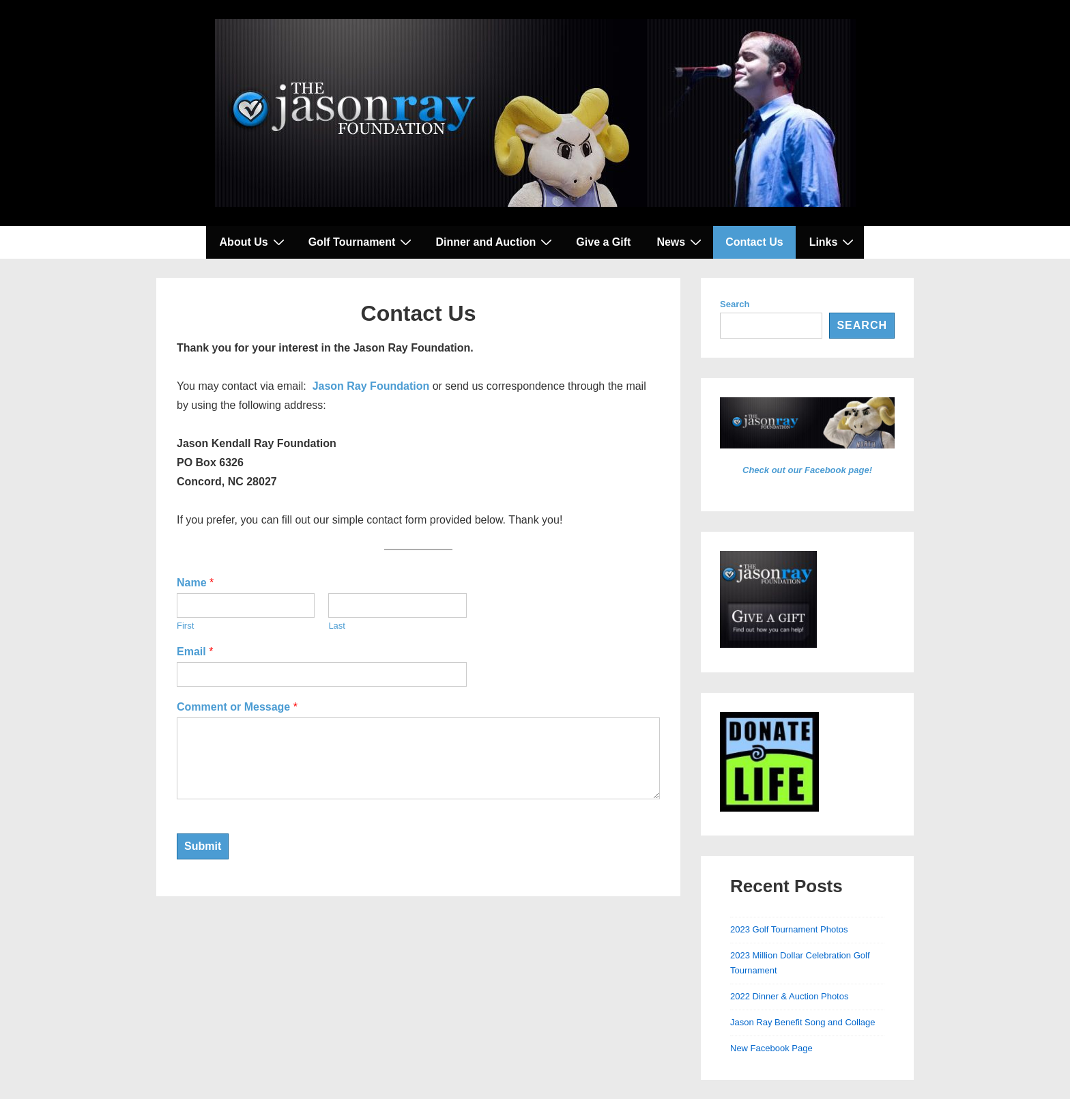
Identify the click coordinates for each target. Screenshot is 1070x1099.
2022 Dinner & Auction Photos (789, 996)
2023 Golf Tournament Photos (789, 929)
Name (195, 582)
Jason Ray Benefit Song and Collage (802, 1022)
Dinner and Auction (495, 241)
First (185, 625)
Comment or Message (237, 707)
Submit (202, 846)
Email (195, 651)
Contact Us (754, 242)
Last (336, 625)
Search (734, 304)
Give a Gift (603, 242)
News (680, 241)
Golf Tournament (362, 241)
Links (833, 241)
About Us (254, 241)
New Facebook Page (771, 1048)
